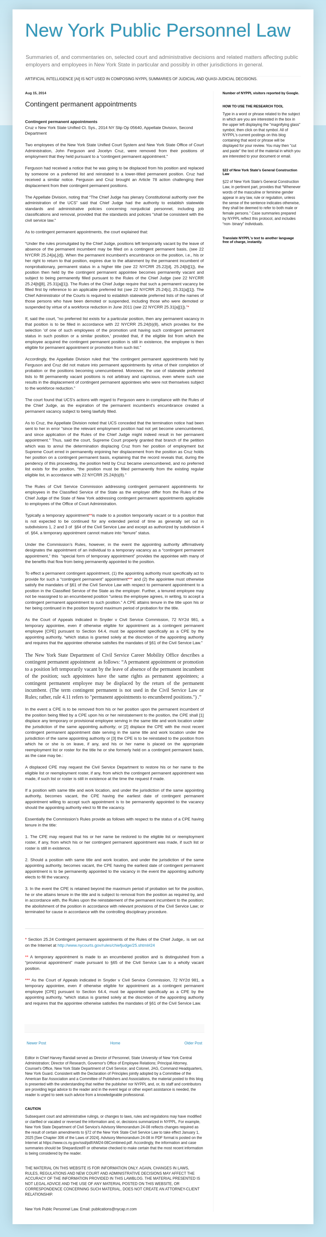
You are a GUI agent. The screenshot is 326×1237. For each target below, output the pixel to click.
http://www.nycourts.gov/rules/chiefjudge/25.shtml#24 (107, 945)
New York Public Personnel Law (158, 30)
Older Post (193, 1043)
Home (115, 1043)
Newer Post (36, 1043)
